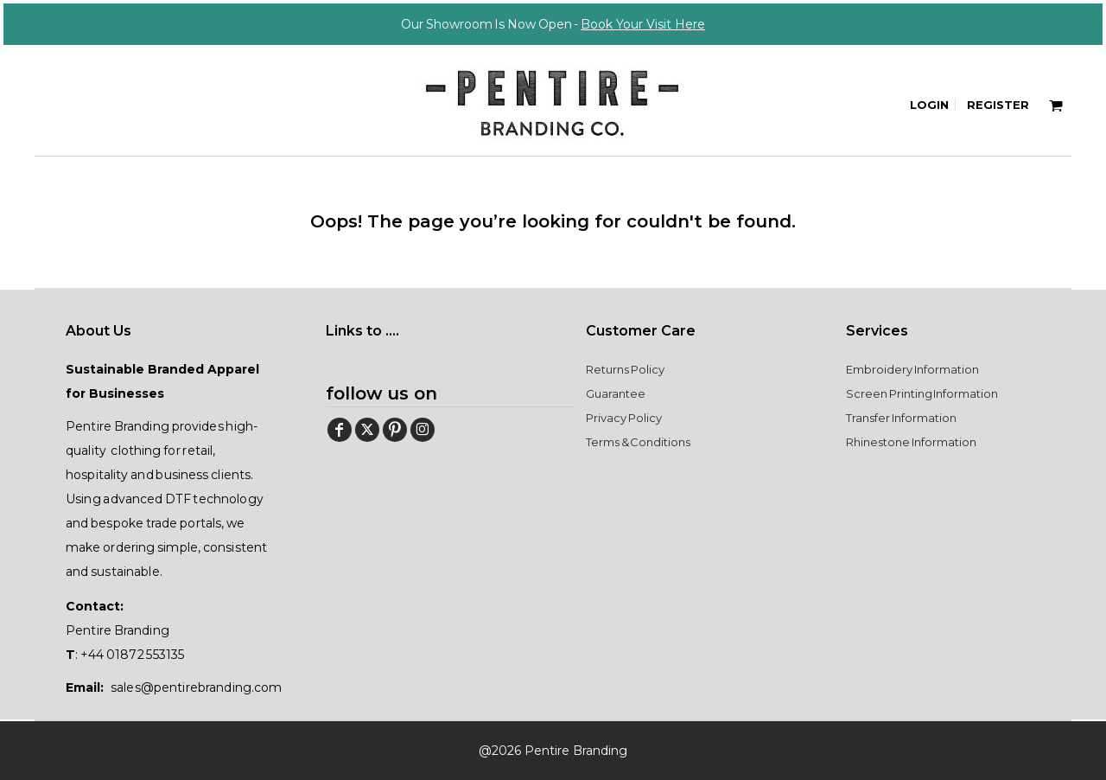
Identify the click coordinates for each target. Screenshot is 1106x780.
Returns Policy (625, 369)
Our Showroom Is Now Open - (553, 24)
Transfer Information (901, 418)
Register (998, 105)
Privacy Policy (624, 418)
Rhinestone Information (911, 442)
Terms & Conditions (638, 442)
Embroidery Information (912, 369)
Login (929, 105)
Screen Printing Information (922, 393)
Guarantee (615, 393)
